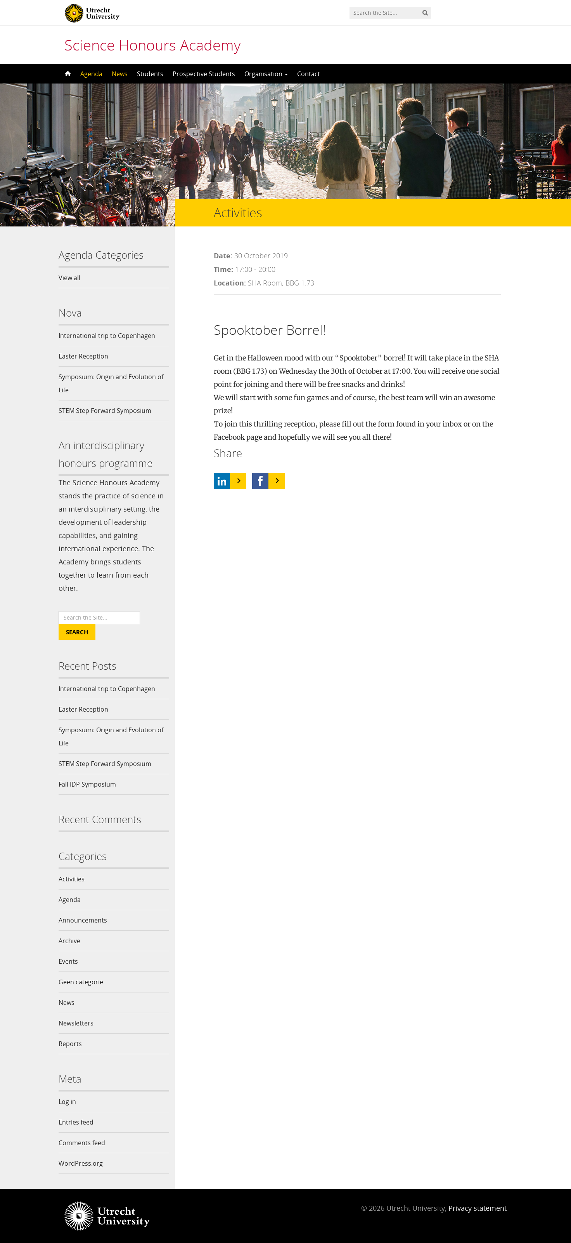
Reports (70, 1043)
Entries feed (76, 1122)
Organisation (266, 74)
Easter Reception (83, 356)
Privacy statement (477, 1208)
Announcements (83, 920)
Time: (223, 269)
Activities (72, 879)
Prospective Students (204, 74)
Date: (223, 255)
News (120, 74)
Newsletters (76, 1023)
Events (68, 961)
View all (69, 277)
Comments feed (82, 1143)
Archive (69, 941)
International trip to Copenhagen (107, 335)
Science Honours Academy (152, 45)
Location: (230, 282)
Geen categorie (81, 982)
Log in (67, 1101)
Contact (308, 74)
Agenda (91, 74)
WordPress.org (81, 1163)
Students (150, 74)
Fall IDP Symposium (87, 784)
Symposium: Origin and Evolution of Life (111, 383)
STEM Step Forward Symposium (105, 410)
